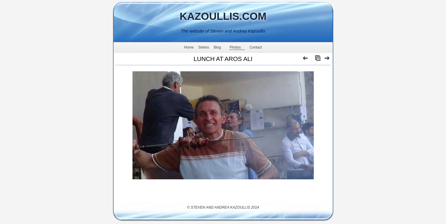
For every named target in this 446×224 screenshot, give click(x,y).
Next (327, 59)
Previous (305, 59)
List (316, 59)
